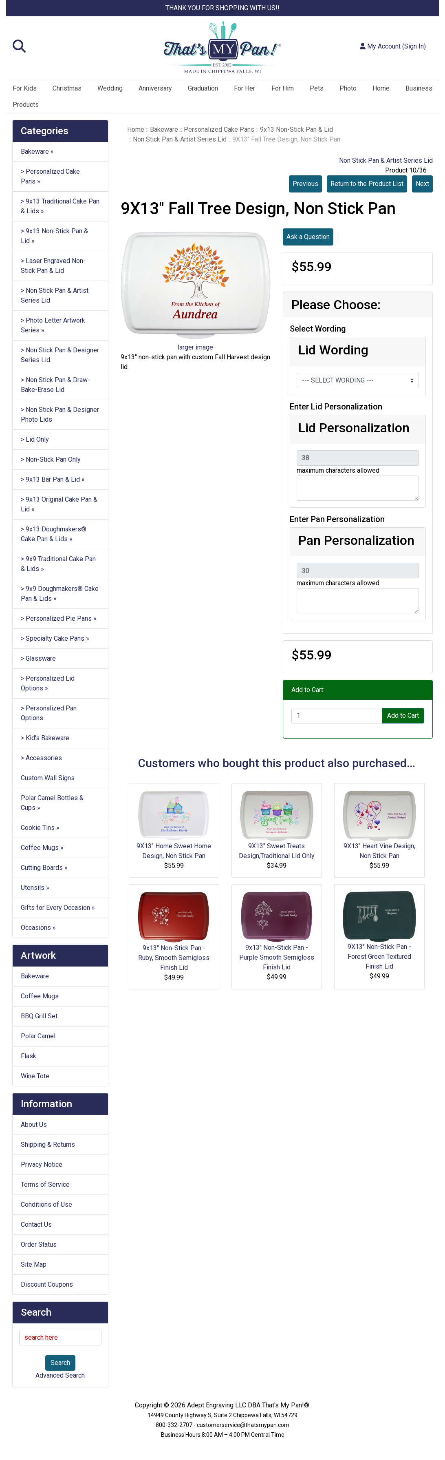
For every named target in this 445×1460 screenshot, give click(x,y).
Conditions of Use (46, 1204)
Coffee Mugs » (42, 848)
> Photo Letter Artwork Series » (53, 325)
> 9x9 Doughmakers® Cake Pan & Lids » (60, 593)
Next (422, 184)
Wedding (110, 88)
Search (60, 1363)
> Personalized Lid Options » (48, 683)
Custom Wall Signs (48, 778)
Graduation (203, 88)
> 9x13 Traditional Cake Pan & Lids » (60, 206)
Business (418, 88)
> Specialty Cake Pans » (55, 638)
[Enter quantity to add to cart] (336, 715)
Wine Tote (35, 1076)
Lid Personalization (354, 428)
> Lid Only (35, 439)
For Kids (25, 88)
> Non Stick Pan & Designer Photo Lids (60, 414)
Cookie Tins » (40, 828)
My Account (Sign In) (393, 46)
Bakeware (35, 976)
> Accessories (41, 758)
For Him (282, 88)
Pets (317, 88)
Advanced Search (60, 1375)
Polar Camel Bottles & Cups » (52, 803)
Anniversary (155, 88)
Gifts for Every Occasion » (58, 907)
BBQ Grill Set (39, 1016)
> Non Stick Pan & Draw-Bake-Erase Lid (55, 385)
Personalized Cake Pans (219, 129)
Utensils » (35, 887)
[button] (78, 46)
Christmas (67, 88)
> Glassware (38, 658)
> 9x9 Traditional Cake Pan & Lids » (58, 564)
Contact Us (36, 1224)
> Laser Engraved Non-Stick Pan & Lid (53, 265)
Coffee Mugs (40, 996)
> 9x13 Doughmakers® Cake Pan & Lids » (53, 534)
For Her (244, 88)
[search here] (60, 1337)
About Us (34, 1124)
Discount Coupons (47, 1284)
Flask (28, 1056)
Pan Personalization (356, 540)
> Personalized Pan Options (49, 713)
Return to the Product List (366, 184)
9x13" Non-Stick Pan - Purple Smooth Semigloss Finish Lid (276, 957)
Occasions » (38, 927)
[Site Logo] (222, 47)
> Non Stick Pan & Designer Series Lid (60, 355)
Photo (348, 88)
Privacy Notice (41, 1164)
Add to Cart (403, 715)
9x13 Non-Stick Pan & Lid (296, 129)
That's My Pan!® (285, 1405)
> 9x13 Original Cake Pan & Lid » (59, 504)
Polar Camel (38, 1036)
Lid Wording (333, 350)
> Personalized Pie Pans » (59, 618)
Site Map (33, 1264)
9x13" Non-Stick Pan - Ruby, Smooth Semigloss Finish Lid (173, 957)
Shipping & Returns (48, 1144)
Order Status (39, 1244)
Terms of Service (45, 1184)
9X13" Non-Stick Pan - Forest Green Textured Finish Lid (379, 956)
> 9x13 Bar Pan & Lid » (53, 479)
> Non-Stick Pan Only (51, 459)
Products (26, 104)
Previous (305, 184)
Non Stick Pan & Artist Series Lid (180, 139)
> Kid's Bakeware (45, 738)
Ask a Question (308, 237)
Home (381, 88)
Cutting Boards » (44, 868)
